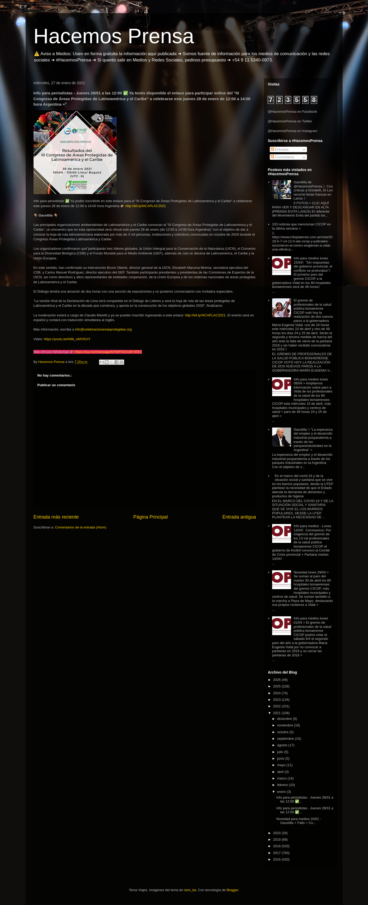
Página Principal (150, 517)
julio (280, 752)
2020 (277, 833)
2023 (277, 700)
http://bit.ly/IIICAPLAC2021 (145, 206)
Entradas (280, 149)
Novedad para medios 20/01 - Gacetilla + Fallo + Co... (298, 821)
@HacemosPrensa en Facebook (292, 111)
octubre (283, 732)
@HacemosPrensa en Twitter (290, 121)
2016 (277, 859)
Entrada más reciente (56, 517)
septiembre (286, 739)
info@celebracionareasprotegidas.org (103, 329)
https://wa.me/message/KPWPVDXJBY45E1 (108, 352)
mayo (281, 765)
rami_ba (190, 890)
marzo (282, 778)
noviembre (285, 725)
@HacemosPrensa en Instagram (292, 131)
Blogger (232, 890)
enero (282, 792)
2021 (277, 713)
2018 (277, 846)
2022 (277, 706)
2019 (277, 839)
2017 (277, 853)
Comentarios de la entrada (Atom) (80, 527)
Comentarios (282, 157)
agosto (282, 745)
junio (281, 758)
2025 (277, 686)
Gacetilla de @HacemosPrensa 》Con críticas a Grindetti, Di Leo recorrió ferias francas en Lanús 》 (313, 190)
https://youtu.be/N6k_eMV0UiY (67, 339)
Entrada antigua (239, 517)
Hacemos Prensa (114, 36)
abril (280, 772)
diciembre (285, 719)
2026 (277, 680)
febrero (283, 785)
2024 (277, 693)
